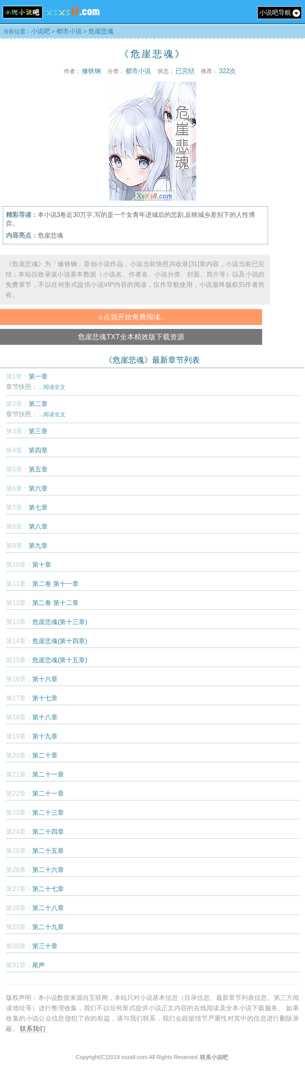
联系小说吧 (214, 1057)
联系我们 (32, 1028)
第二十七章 (48, 888)
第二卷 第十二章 (55, 602)
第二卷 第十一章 (55, 583)
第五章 (38, 469)
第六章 (38, 488)
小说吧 (40, 31)
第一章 (38, 376)
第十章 (41, 564)
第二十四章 (48, 831)
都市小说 (69, 31)
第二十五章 (48, 850)
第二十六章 (48, 869)
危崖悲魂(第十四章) (59, 641)
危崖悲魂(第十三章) (59, 622)
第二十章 (45, 755)
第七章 (38, 507)
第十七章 (45, 698)
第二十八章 (48, 908)
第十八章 (45, 717)
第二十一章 (48, 774)
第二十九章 (48, 927)
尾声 (38, 965)
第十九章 (45, 736)
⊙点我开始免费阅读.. (131, 317)
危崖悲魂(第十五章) (59, 660)
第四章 (38, 450)
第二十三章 (48, 812)
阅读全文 (54, 387)
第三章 (38, 431)
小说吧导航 (279, 12)
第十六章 (45, 679)
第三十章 (45, 946)
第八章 (38, 526)
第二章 (38, 403)
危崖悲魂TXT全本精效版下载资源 (131, 337)
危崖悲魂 (101, 31)
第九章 (38, 545)
